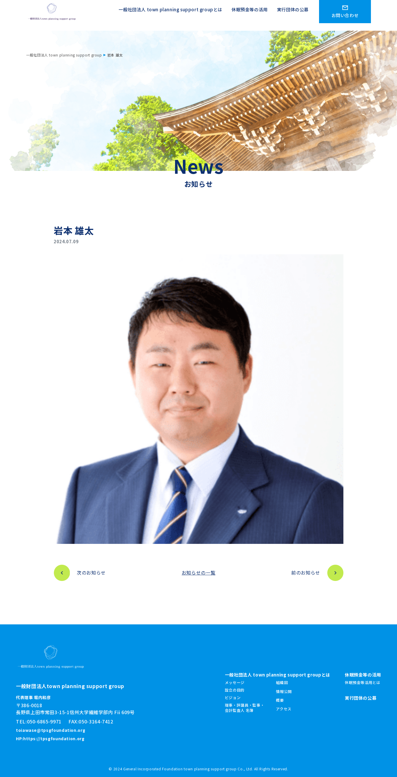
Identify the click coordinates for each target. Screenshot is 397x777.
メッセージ (235, 682)
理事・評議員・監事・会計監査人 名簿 (244, 707)
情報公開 (284, 691)
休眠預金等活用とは (362, 682)
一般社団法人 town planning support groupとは (170, 12)
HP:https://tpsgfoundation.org (50, 738)
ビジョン (233, 697)
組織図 (282, 682)
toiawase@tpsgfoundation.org (50, 730)
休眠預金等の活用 (250, 12)
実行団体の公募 (293, 12)
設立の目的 (235, 690)
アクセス (284, 709)
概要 (280, 700)
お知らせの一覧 (198, 572)
